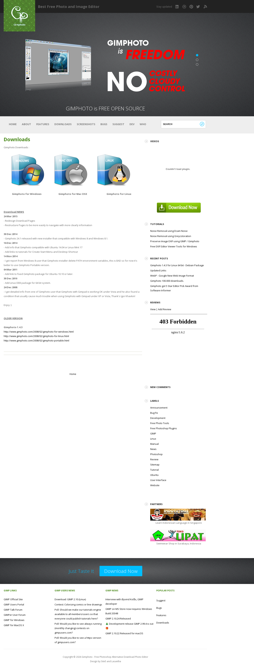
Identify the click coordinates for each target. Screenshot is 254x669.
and (109, 661)
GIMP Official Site (13, 599)
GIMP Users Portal (14, 604)
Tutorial (154, 469)
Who (143, 124)
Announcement (158, 407)
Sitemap (154, 464)
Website (154, 485)
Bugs (103, 124)
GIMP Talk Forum (13, 609)
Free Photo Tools (159, 423)
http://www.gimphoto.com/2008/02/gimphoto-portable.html (36, 340)
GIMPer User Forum (15, 615)
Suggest (118, 124)
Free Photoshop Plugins (163, 428)
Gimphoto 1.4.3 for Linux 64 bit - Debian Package (177, 265)
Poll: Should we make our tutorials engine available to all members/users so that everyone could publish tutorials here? (78, 614)
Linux (153, 438)
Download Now (121, 571)
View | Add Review (160, 309)
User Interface (158, 480)
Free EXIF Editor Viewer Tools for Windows (173, 246)
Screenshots (86, 124)
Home (13, 124)
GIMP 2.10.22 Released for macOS (124, 633)
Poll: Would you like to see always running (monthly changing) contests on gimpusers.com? (78, 628)
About (26, 124)
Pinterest (191, 7)
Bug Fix (154, 412)
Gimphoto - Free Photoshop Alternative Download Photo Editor (115, 656)
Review (154, 459)
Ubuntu (154, 475)
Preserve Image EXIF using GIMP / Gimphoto (174, 241)
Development (157, 418)
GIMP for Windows (14, 620)
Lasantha (116, 661)
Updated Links (158, 270)
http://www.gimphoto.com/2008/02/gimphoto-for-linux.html (36, 336)
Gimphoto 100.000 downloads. (167, 280)
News (153, 449)
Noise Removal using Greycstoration (170, 236)
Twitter (198, 7)
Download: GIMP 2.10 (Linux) (70, 599)
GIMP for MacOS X (14, 625)
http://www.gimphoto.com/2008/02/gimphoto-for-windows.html (39, 331)
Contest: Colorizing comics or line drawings (78, 604)
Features (42, 124)
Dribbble (184, 7)
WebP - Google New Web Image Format (172, 275)
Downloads (63, 124)
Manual (154, 444)
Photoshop (156, 454)
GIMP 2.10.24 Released (118, 618)
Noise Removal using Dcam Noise (169, 231)
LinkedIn (177, 7)
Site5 (103, 661)
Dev (131, 124)
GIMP (153, 433)
